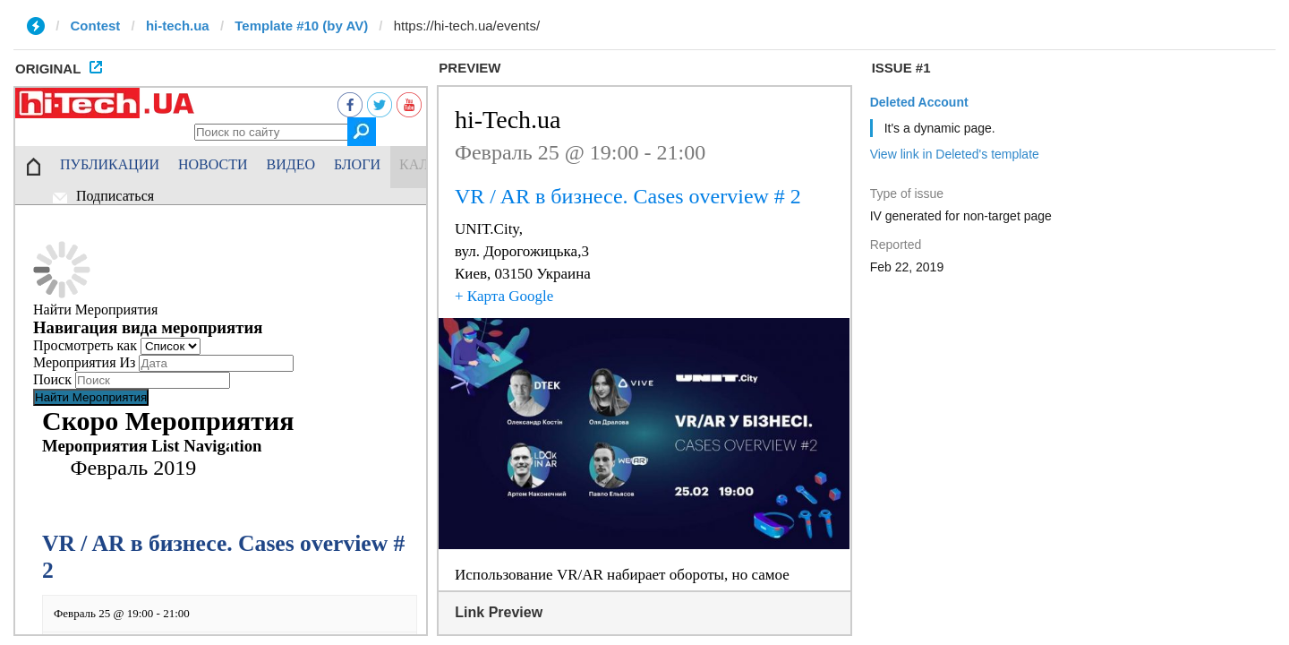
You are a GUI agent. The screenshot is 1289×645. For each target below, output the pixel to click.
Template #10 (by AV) (301, 25)
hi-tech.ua (177, 25)
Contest (96, 25)
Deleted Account (919, 102)
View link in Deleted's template (954, 154)
